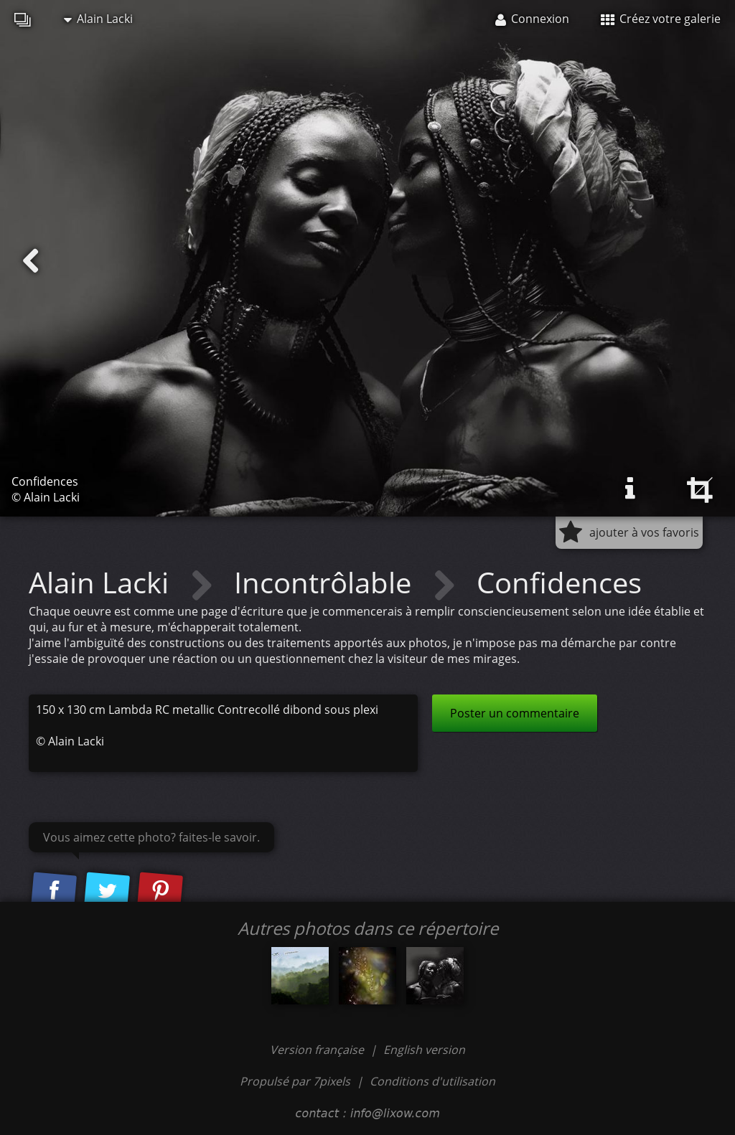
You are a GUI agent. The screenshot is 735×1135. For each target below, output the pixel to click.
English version (424, 1050)
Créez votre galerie (661, 19)
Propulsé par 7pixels (295, 1081)
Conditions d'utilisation (432, 1081)
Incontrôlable (326, 582)
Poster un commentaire (514, 713)
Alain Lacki (98, 19)
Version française (318, 1050)
